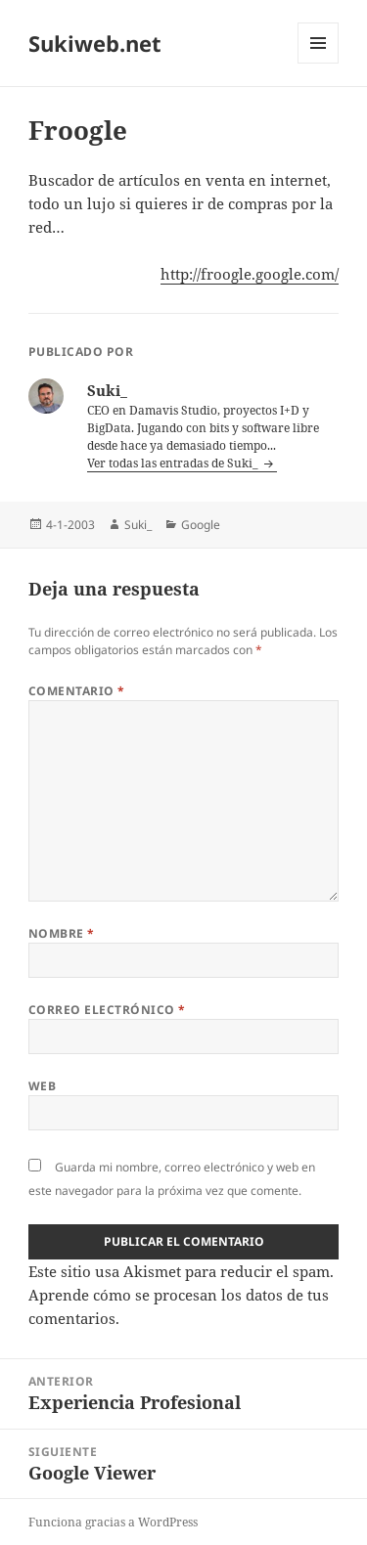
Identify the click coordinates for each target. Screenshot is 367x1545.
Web (42, 1086)
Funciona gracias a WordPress (113, 1522)
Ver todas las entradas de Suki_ (174, 463)
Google (200, 524)
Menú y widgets (318, 63)
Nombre (61, 933)
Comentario (76, 691)
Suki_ (138, 524)
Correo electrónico (107, 1009)
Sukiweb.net (94, 43)
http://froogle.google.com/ (250, 274)
